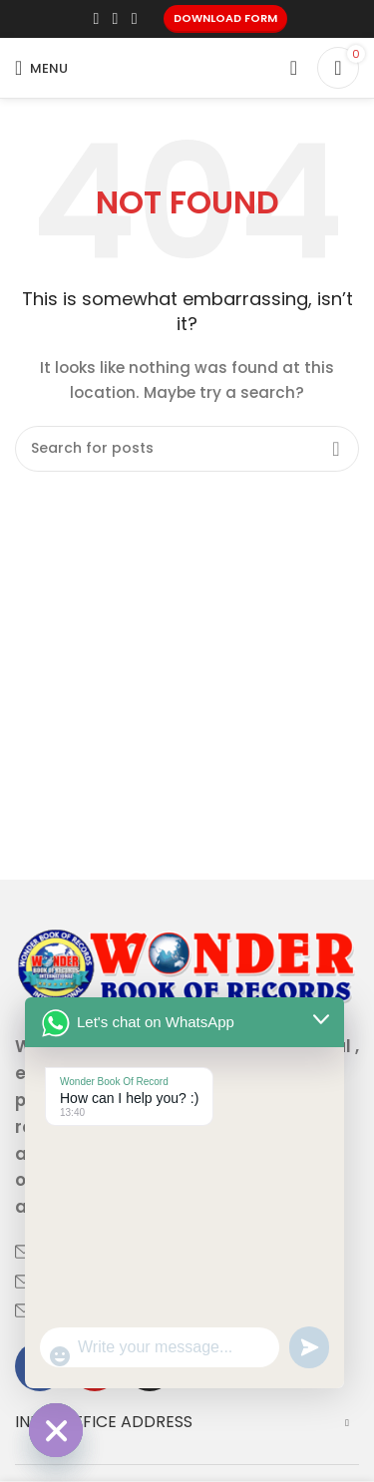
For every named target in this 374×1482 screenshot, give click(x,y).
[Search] (187, 449)
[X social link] (115, 18)
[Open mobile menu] (41, 68)
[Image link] (187, 965)
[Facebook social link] (96, 18)
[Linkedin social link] (134, 18)
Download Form (225, 18)
